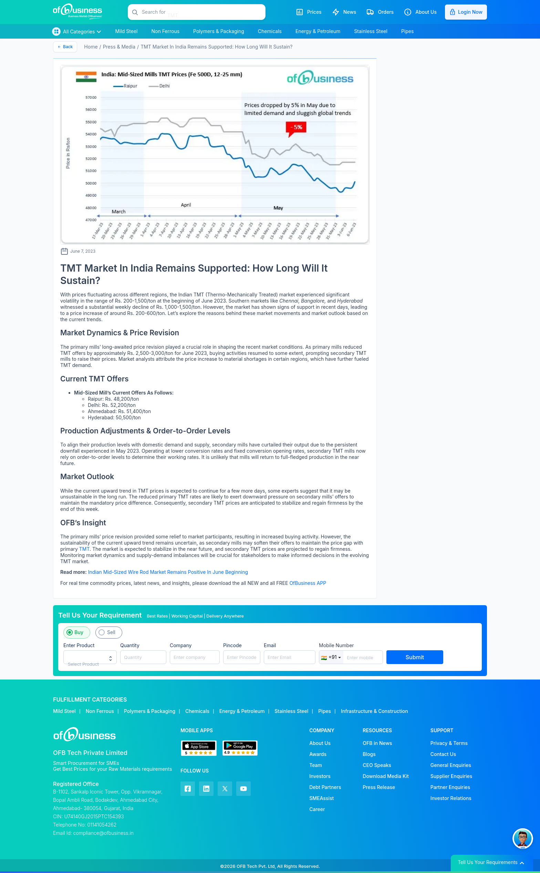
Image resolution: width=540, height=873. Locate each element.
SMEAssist (321, 798)
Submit (415, 657)
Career (317, 809)
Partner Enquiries (450, 787)
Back (65, 46)
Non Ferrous (100, 711)
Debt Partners (325, 787)
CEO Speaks (377, 765)
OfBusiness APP (307, 583)
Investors (320, 776)
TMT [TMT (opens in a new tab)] (84, 549)
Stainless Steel (291, 711)
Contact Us (443, 754)
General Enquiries (450, 765)
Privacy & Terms (449, 743)
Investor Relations (450, 798)
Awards (317, 754)
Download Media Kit (386, 776)
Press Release (379, 787)
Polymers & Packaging (149, 711)
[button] (203, 12)
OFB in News (377, 743)
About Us (320, 743)
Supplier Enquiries (451, 776)
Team (315, 765)
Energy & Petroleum (242, 711)
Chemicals (197, 711)
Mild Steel (64, 711)
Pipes (324, 711)
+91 (331, 657)
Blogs (369, 754)
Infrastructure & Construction (374, 711)
